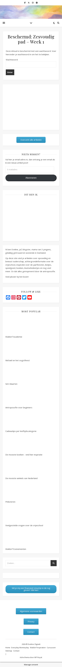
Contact (16, 651)
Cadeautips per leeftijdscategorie (20, 420)
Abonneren (31, 178)
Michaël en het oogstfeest (17, 350)
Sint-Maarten (15, 373)
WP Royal (38, 657)
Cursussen (51, 647)
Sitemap (8, 651)
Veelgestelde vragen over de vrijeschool (24, 515)
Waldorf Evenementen (15, 538)
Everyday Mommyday (20, 647)
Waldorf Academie (15, 326)
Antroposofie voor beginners (18, 397)
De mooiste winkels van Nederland (21, 468)
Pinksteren (15, 491)
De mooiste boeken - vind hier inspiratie (23, 444)
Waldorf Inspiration (38, 647)
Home (7, 647)
